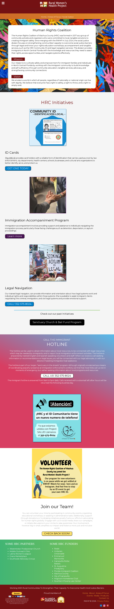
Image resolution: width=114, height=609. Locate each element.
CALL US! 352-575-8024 (57, 375)
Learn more (14, 236)
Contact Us (104, 598)
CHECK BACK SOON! (57, 533)
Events (90, 596)
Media (96, 596)
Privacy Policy (103, 601)
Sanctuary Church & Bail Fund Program (57, 322)
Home (44, 17)
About (92, 593)
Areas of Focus (54, 17)
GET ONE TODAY (18, 168)
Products (104, 596)
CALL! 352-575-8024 (19, 304)
